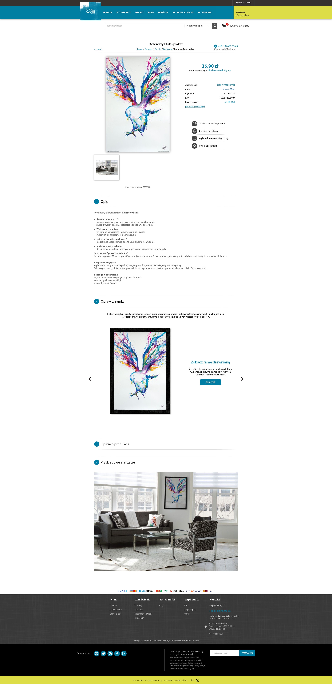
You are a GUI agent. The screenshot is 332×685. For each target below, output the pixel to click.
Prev (89, 380)
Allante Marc (228, 89)
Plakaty (107, 13)
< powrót (98, 49)
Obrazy (139, 13)
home (139, 49)
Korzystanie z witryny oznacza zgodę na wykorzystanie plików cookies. (164, 681)
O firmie (113, 606)
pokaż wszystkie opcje (195, 107)
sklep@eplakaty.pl (216, 606)
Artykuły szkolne (183, 13)
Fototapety (123, 13)
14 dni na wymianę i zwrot (208, 124)
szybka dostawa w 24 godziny (210, 138)
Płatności (138, 610)
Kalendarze (205, 13)
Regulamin (139, 619)
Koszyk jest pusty (235, 26)
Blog (161, 606)
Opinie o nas (115, 614)
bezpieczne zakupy (205, 131)
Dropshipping (190, 610)
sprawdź (210, 390)
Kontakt (215, 600)
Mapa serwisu (116, 610)
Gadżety (163, 13)
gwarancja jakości (204, 146)
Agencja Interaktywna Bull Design (187, 641)
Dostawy (138, 606)
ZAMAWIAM (247, 654)
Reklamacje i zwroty (143, 614)
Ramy (151, 13)
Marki (186, 614)
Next (242, 380)
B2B (185, 606)
